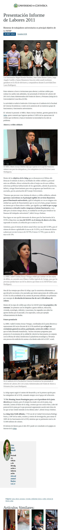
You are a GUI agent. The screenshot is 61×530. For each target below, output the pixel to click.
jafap (11, 473)
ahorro (17, 471)
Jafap (5, 118)
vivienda (28, 471)
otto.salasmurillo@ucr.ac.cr (27, 456)
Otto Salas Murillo (24, 448)
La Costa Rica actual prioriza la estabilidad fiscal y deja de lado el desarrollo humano (37, 513)
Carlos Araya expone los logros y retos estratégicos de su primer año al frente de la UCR (9, 512)
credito (44, 471)
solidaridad (34, 471)
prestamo (22, 471)
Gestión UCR (22, 37)
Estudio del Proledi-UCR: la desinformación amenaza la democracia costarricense (52, 512)
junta (13, 471)
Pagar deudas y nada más (23, 507)
